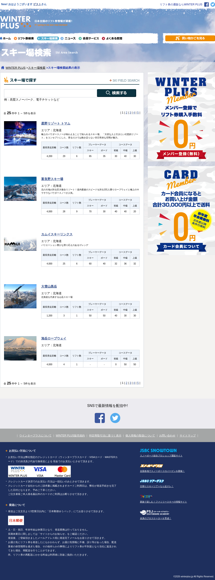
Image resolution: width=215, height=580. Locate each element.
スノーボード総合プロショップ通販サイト (161, 455)
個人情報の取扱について (140, 435)
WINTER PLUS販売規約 (70, 435)
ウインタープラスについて (35, 435)
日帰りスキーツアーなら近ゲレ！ (157, 486)
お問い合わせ (167, 435)
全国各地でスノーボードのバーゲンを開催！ (162, 471)
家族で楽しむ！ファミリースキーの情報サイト (163, 502)
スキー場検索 (36, 67)
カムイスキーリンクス (57, 234)
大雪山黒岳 (49, 286)
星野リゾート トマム (55, 123)
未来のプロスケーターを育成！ (155, 518)
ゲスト (37, 4)
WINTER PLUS (16, 67)
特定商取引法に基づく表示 (105, 435)
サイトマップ (188, 435)
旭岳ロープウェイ (53, 338)
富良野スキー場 (52, 179)
